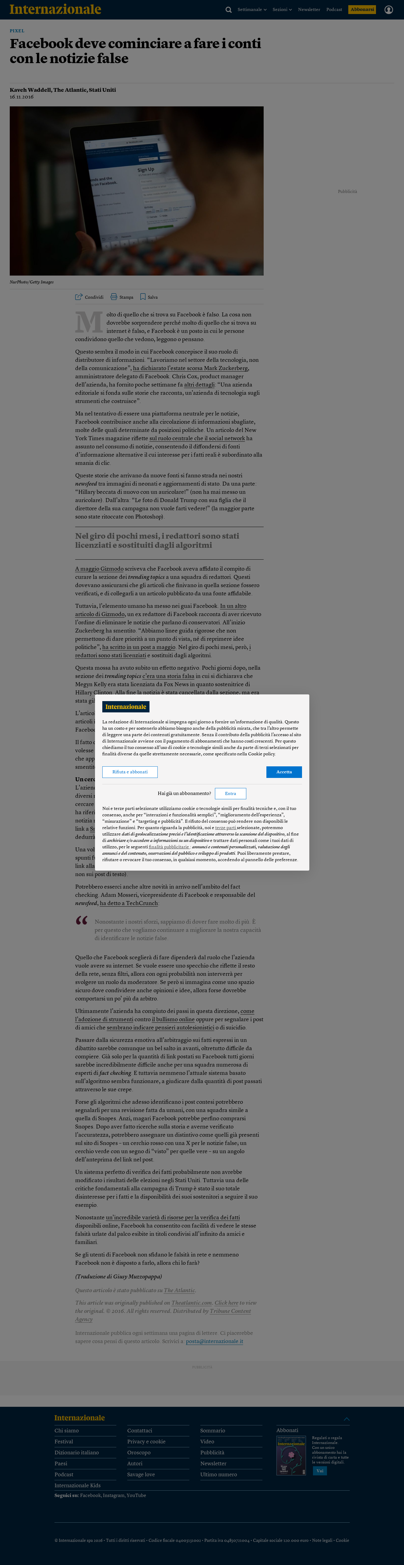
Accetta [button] (284, 772)
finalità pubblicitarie (169, 847)
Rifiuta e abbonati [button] (130, 772)
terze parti (226, 828)
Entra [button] (230, 794)
